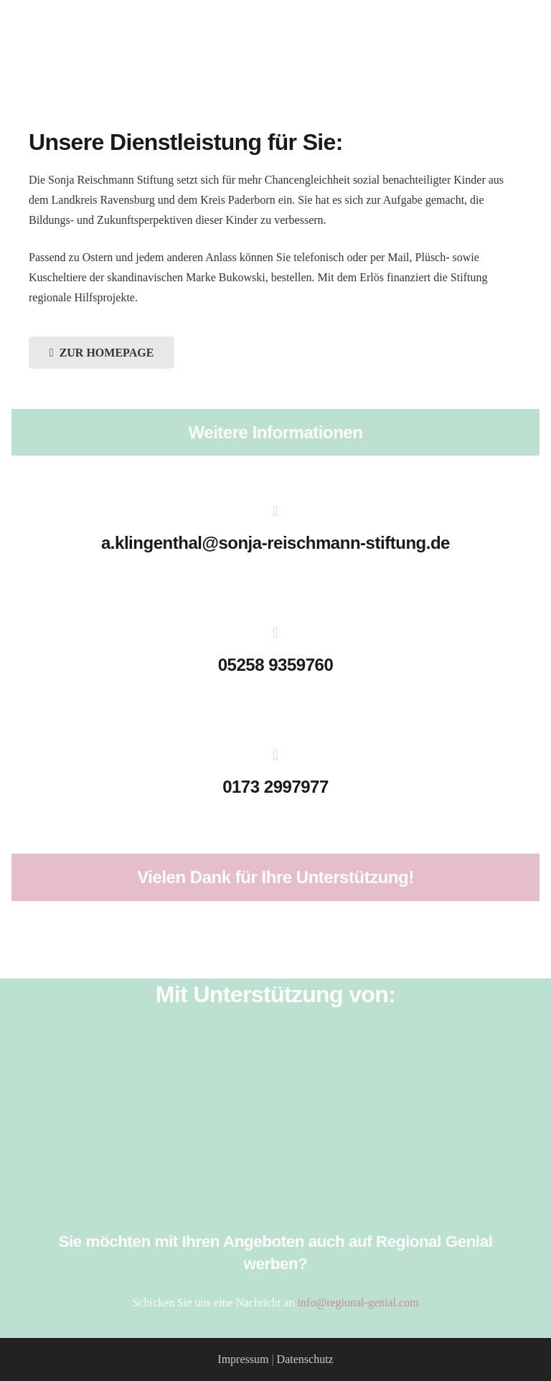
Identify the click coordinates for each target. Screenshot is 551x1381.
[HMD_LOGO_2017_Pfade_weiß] (275, 1121)
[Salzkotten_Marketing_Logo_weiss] (275, 1046)
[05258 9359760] (275, 634)
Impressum (242, 1359)
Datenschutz (305, 1359)
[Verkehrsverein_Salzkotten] (275, 1083)
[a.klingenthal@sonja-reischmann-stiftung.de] (275, 512)
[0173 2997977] (275, 756)
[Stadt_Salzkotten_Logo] (275, 1158)
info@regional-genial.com (358, 1302)
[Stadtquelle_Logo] (275, 1195)
